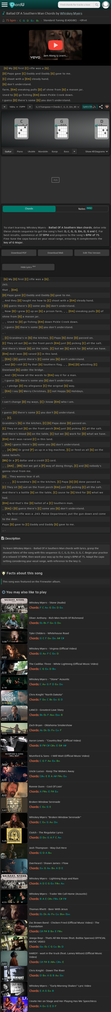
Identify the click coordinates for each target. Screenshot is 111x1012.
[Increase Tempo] (30, 106)
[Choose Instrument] (74, 151)
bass (66, 151)
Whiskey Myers (71, 13)
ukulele (31, 151)
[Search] (97, 4)
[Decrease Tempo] (4, 106)
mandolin (43, 151)
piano (20, 151)
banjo (55, 151)
